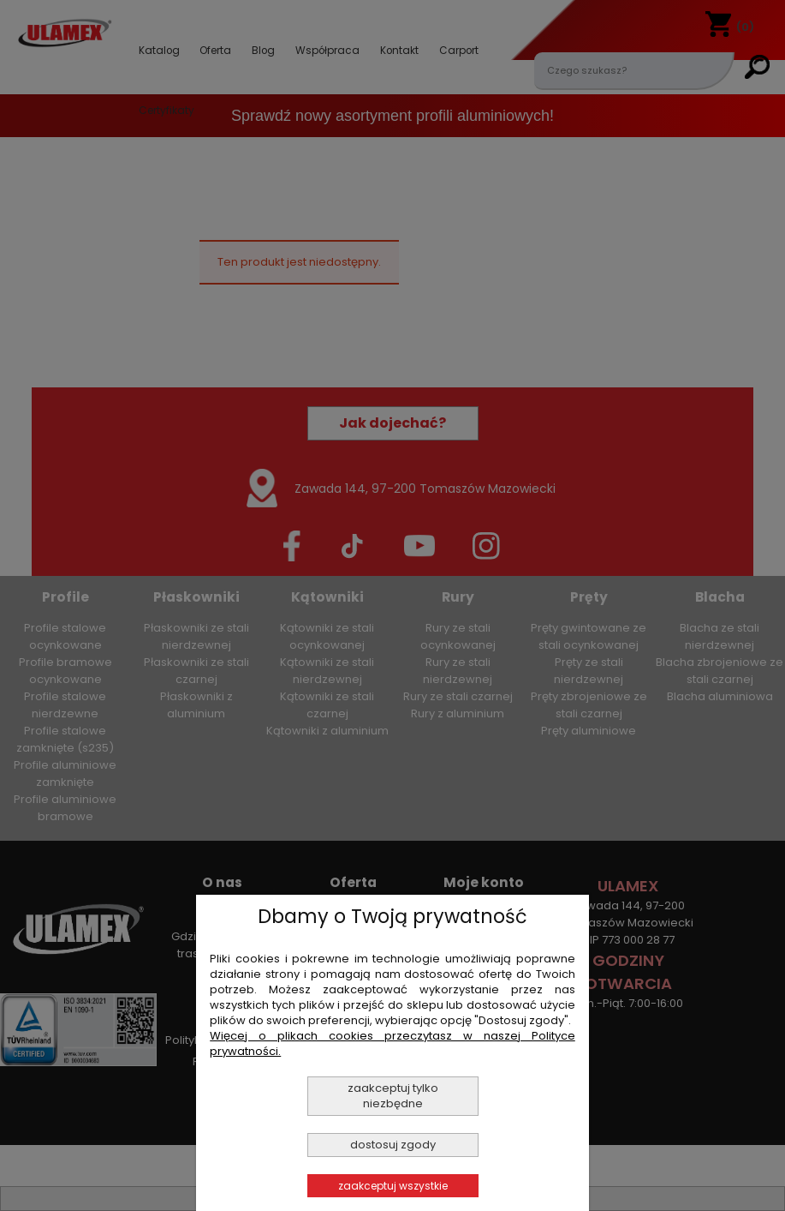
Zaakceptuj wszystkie (393, 1185)
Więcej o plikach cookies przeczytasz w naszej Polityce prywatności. (392, 1043)
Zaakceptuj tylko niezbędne (393, 1096)
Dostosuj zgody (393, 1144)
